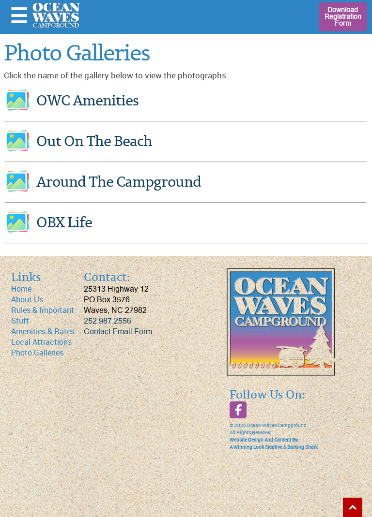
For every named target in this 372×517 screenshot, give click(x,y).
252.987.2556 (107, 321)
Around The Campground (118, 182)
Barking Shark (302, 447)
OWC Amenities (87, 101)
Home (21, 289)
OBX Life (64, 223)
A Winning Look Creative (256, 447)
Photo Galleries (37, 352)
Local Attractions (41, 342)
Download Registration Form (343, 16)
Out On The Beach (94, 141)
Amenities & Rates (43, 331)
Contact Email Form (118, 331)
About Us (27, 299)
